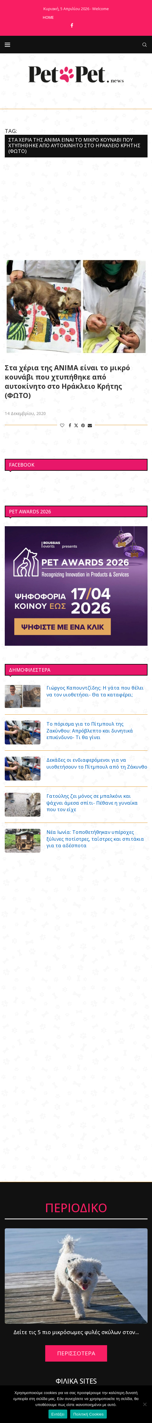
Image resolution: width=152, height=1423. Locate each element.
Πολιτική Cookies (88, 1414)
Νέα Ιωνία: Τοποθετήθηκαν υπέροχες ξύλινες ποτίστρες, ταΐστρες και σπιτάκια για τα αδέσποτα (95, 839)
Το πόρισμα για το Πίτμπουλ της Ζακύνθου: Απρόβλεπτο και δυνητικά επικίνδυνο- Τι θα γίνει (89, 731)
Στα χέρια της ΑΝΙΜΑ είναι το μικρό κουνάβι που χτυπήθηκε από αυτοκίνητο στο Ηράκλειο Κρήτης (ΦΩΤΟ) (67, 381)
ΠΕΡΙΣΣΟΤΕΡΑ (76, 1353)
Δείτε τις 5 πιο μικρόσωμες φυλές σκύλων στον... (76, 1332)
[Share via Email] (90, 425)
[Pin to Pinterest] (83, 425)
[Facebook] (71, 25)
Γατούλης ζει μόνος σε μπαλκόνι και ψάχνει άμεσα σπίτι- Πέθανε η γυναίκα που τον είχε (92, 803)
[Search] (145, 44)
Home (48, 17)
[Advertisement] (76, 208)
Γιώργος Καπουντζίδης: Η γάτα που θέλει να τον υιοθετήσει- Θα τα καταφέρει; (95, 691)
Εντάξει (58, 1414)
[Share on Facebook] (70, 425)
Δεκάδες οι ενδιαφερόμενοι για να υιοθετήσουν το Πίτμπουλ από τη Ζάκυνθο (96, 763)
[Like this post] (62, 425)
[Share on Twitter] (76, 425)
